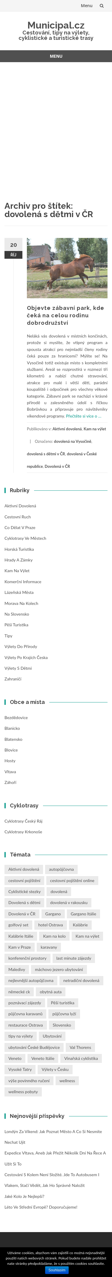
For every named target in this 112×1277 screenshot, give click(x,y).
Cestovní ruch (17, 516)
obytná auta (51, 991)
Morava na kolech (21, 603)
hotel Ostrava (50, 924)
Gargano (53, 913)
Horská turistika (19, 549)
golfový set (18, 924)
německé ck (19, 991)
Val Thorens (80, 1047)
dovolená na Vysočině (72, 441)
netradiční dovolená (81, 980)
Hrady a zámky (18, 559)
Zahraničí (12, 678)
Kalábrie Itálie (20, 936)
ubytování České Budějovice (34, 1047)
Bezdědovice (16, 717)
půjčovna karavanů (25, 1013)
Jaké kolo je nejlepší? (24, 1196)
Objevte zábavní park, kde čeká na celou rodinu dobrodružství (65, 315)
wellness (67, 1080)
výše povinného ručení (29, 1080)
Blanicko (12, 728)
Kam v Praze (19, 947)
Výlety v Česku (55, 1069)
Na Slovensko (16, 613)
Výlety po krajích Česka (26, 657)
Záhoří (10, 782)
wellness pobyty (23, 1091)
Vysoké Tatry (20, 1069)
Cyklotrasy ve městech (25, 538)
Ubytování (52, 1035)
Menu (87, 5)
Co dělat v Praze (19, 527)
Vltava (10, 771)
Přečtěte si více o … (83, 415)
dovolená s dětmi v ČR (46, 453)
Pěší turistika (16, 624)
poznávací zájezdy (24, 1002)
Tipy (8, 635)
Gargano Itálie (83, 913)
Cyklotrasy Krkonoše (23, 831)
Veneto (15, 1058)
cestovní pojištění (24, 880)
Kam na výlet (95, 428)
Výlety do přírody (20, 646)
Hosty (10, 760)
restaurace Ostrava (25, 1024)
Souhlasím (56, 1270)
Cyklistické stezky (24, 891)
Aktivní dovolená (67, 428)
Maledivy (16, 969)
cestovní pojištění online (72, 880)
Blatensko (13, 739)
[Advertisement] (56, 124)
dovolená (58, 891)
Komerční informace (23, 581)
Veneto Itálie (42, 1058)
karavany (49, 947)
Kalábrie (80, 924)
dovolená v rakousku (69, 902)
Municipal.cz (56, 25)
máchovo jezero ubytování (59, 969)
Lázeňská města (18, 592)
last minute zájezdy (73, 958)
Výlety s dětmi (18, 668)
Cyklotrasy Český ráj (23, 820)
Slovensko (62, 1024)
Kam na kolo (54, 936)
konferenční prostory (27, 958)
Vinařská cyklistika (81, 1058)
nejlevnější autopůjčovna (30, 980)
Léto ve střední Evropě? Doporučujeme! (40, 1206)
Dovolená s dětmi (24, 902)
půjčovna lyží (64, 1013)
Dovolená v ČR (57, 466)
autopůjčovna (61, 869)
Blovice (11, 749)
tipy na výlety (20, 1035)
